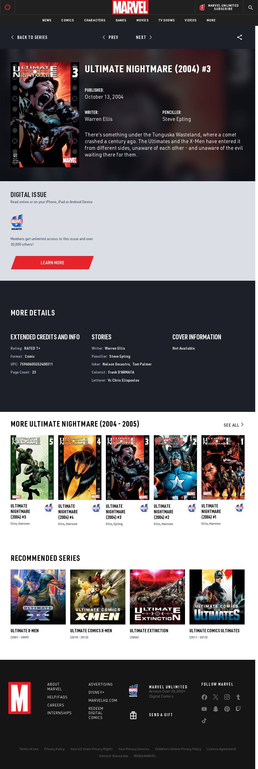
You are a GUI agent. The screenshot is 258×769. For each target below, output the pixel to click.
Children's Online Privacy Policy (178, 749)
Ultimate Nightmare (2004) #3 (115, 511)
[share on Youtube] (204, 710)
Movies (143, 20)
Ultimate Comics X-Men (91, 630)
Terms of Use (29, 749)
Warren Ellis (99, 119)
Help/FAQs (57, 697)
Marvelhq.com (103, 700)
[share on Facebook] (204, 698)
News (47, 20)
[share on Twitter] (215, 698)
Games (121, 20)
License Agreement (221, 749)
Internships (59, 713)
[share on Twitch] (238, 710)
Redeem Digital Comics (96, 713)
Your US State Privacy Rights (91, 749)
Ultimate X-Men (25, 630)
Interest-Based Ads (113, 756)
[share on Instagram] (227, 698)
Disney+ (96, 692)
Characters (95, 20)
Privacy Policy (54, 749)
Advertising (101, 684)
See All (234, 425)
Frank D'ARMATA (121, 372)
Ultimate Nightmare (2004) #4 (68, 511)
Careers (55, 705)
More (211, 20)
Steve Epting (176, 119)
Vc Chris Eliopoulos (123, 380)
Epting (118, 524)
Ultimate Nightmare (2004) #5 (20, 511)
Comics (67, 20)
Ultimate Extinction (149, 630)
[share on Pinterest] (227, 710)
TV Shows (167, 20)
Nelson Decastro (116, 364)
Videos (190, 20)
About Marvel (54, 686)
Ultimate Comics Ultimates (214, 630)
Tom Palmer (142, 364)
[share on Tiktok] (204, 722)
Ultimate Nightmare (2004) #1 (211, 511)
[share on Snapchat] (215, 710)
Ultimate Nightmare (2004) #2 (163, 511)
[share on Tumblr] (238, 698)
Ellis (14, 523)
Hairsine (24, 523)
